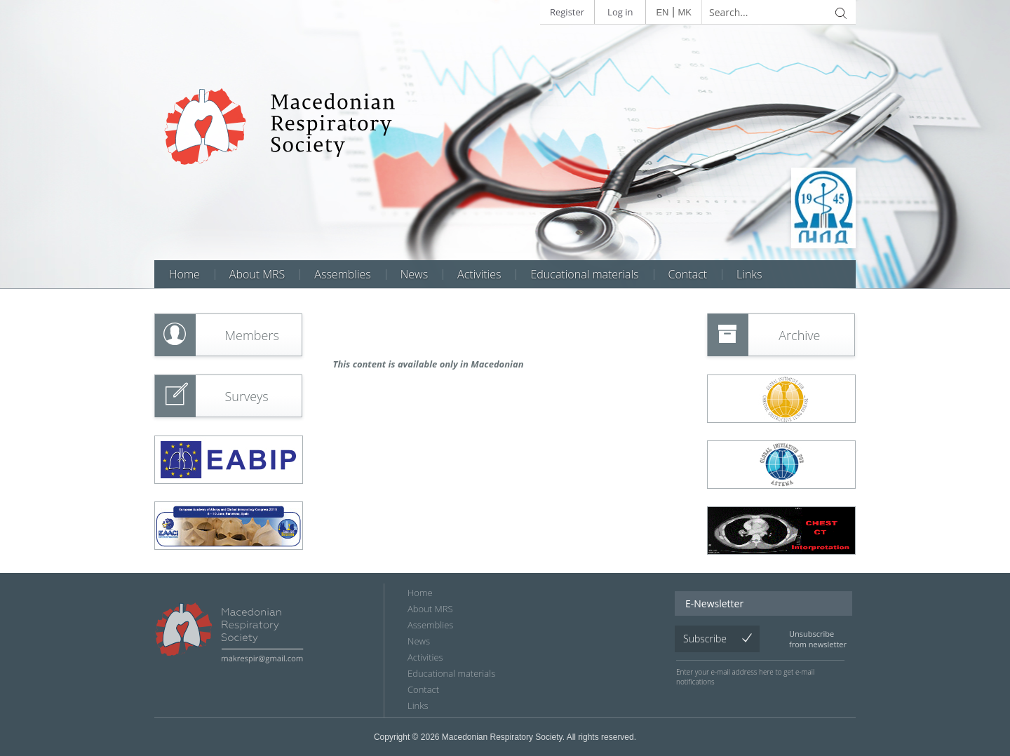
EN (662, 12)
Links (749, 274)
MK (685, 12)
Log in (620, 12)
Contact (688, 274)
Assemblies (342, 274)
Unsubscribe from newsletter (818, 638)
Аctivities (479, 274)
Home (184, 274)
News (414, 274)
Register (567, 12)
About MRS (257, 274)
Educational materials (584, 274)
